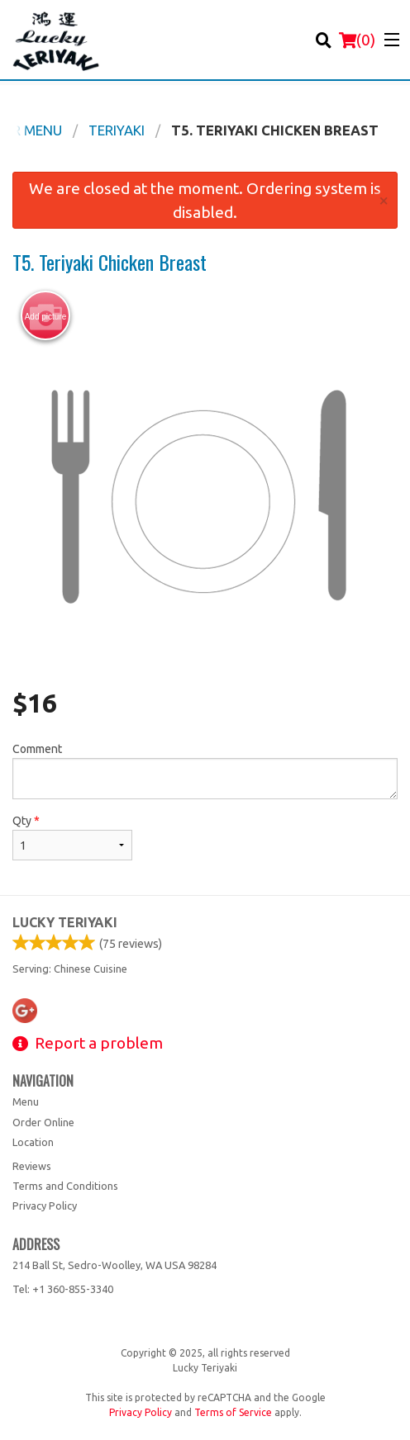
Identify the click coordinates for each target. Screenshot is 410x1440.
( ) (357, 39)
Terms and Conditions (65, 1185)
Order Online (43, 1122)
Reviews (31, 1166)
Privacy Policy (44, 1205)
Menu (25, 1101)
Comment (205, 770)
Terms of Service (233, 1412)
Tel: (62, 1289)
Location (33, 1142)
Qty (72, 837)
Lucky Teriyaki (64, 922)
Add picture (46, 316)
